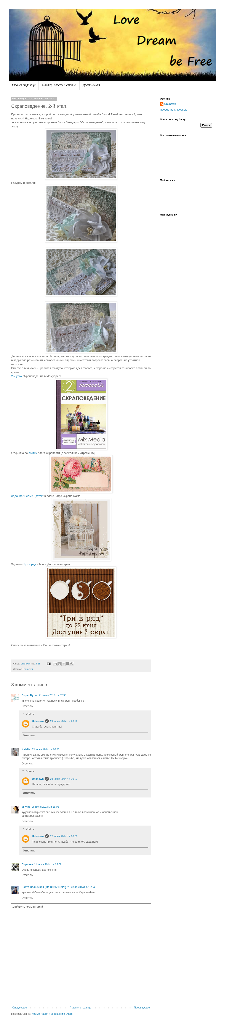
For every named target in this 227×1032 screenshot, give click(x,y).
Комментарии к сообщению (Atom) (52, 1013)
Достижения (91, 85)
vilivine (26, 806)
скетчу (33, 453)
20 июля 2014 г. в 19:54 (81, 887)
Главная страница (23, 85)
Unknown (38, 721)
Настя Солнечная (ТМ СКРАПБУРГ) (44, 887)
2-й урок (16, 376)
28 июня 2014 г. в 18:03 (45, 806)
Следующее (19, 1007)
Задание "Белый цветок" (27, 496)
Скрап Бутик (30, 695)
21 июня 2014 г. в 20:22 (64, 721)
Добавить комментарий (28, 906)
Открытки (27, 669)
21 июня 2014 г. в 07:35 (52, 695)
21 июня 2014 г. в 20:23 (64, 778)
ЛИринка (27, 864)
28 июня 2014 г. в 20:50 (64, 836)
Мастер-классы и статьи (59, 85)
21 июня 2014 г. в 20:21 (46, 749)
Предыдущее (142, 1007)
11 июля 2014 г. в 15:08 (48, 864)
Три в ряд (29, 564)
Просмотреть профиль (173, 109)
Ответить (27, 706)
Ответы (30, 713)
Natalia (26, 749)
